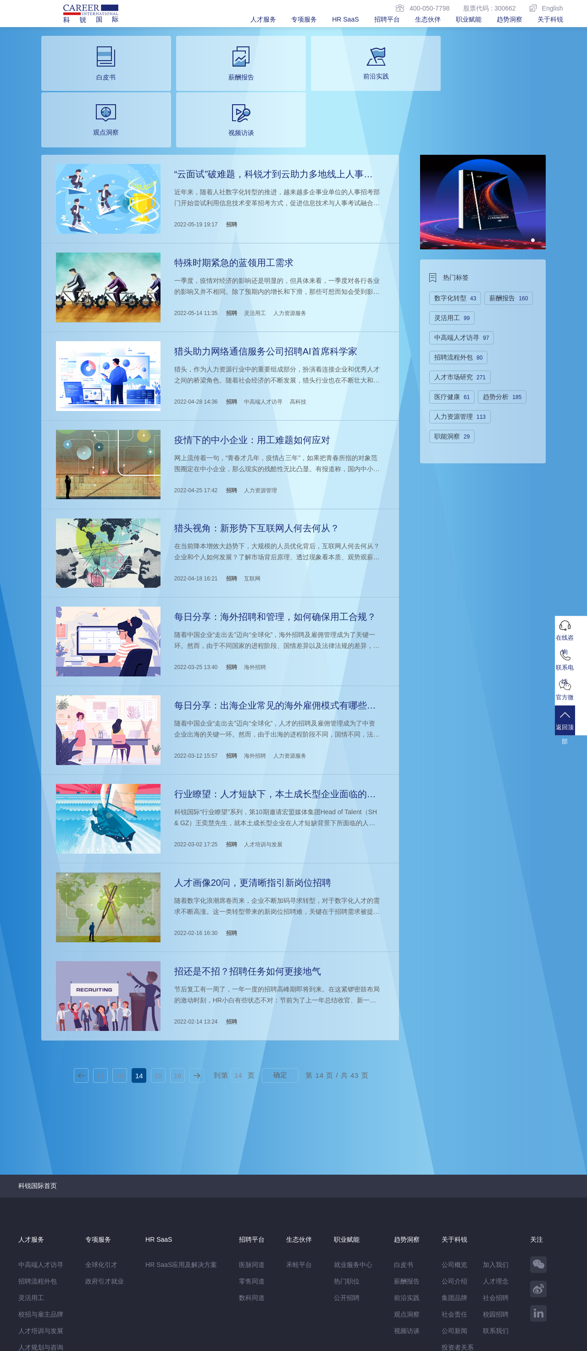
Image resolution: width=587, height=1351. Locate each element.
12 (101, 972)
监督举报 (152, 1321)
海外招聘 (254, 584)
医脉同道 (252, 1161)
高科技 (297, 332)
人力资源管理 (259, 416)
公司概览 (454, 1161)
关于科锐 (550, 19)
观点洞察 (407, 1210)
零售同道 (252, 1177)
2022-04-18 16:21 (195, 500)
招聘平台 (387, 19)
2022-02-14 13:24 (195, 920)
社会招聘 (496, 1194)
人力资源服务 (288, 248)
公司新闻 (454, 1227)
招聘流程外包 (37, 1177)
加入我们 (496, 1161)
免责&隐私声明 (39, 1321)
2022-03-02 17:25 (195, 752)
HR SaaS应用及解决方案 (181, 1161)
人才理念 (496, 1177)
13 (120, 972)
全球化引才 (101, 1161)
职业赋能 (469, 19)
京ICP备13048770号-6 (214, 1339)
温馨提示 (117, 1321)
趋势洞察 (509, 19)
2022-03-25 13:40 (195, 584)
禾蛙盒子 (95, 1302)
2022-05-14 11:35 (195, 248)
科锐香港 (179, 1302)
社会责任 (454, 1210)
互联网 (251, 500)
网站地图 (83, 1321)
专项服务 (304, 19)
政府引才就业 (104, 1177)
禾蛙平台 (299, 1161)
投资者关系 (458, 1243)
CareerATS (146, 1302)
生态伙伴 (428, 19)
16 (178, 972)
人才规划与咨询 (40, 1243)
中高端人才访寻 (262, 332)
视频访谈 (407, 1227)
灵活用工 (254, 248)
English (546, 8)
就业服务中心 (353, 1161)
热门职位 (347, 1177)
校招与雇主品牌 (40, 1210)
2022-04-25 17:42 (195, 416)
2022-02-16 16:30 (195, 836)
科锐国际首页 (37, 1082)
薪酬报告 (407, 1177)
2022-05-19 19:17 (195, 164)
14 (139, 972)
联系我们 (496, 1227)
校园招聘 (496, 1210)
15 (158, 972)
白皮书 (403, 1161)
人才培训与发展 (262, 752)
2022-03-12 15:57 (195, 668)
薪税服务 (31, 1260)
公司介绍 (454, 1177)
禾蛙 (119, 1302)
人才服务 (263, 19)
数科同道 (252, 1194)
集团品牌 (454, 1194)
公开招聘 (347, 1194)
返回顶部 (571, 730)
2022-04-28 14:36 (195, 332)
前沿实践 (407, 1194)
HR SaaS (345, 19)
